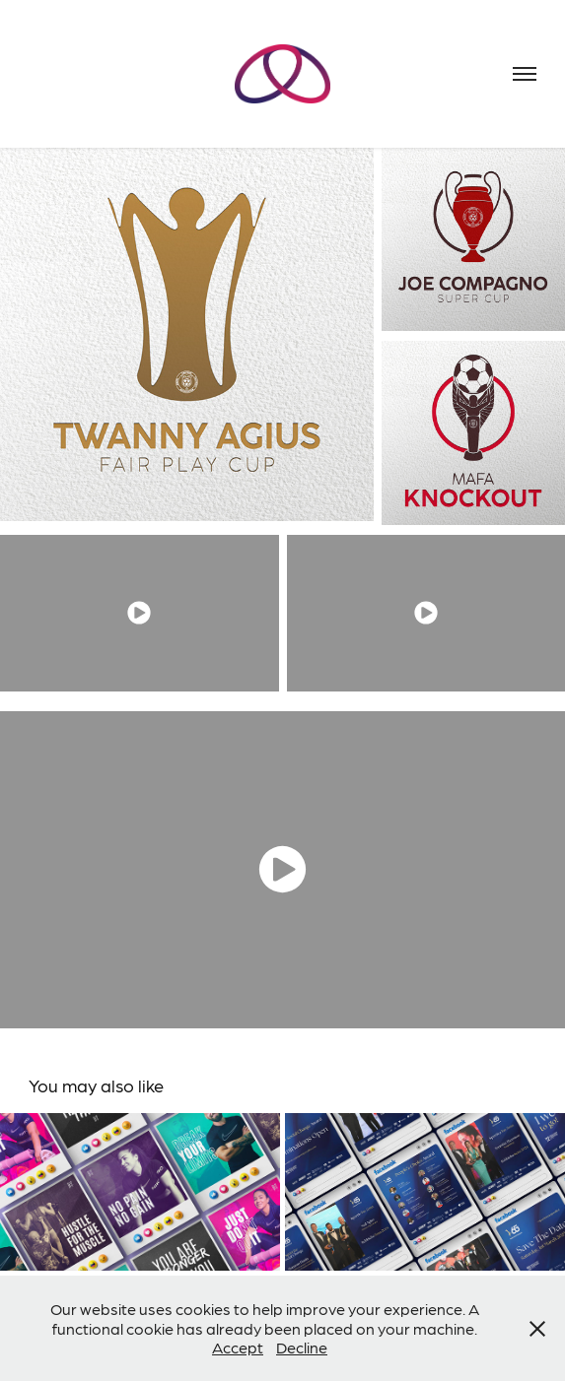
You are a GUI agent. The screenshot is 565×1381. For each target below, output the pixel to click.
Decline (301, 1347)
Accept (237, 1347)
